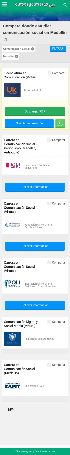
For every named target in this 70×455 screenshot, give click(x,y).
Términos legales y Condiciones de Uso (35, 451)
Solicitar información (29, 123)
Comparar (56, 73)
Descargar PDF (35, 111)
